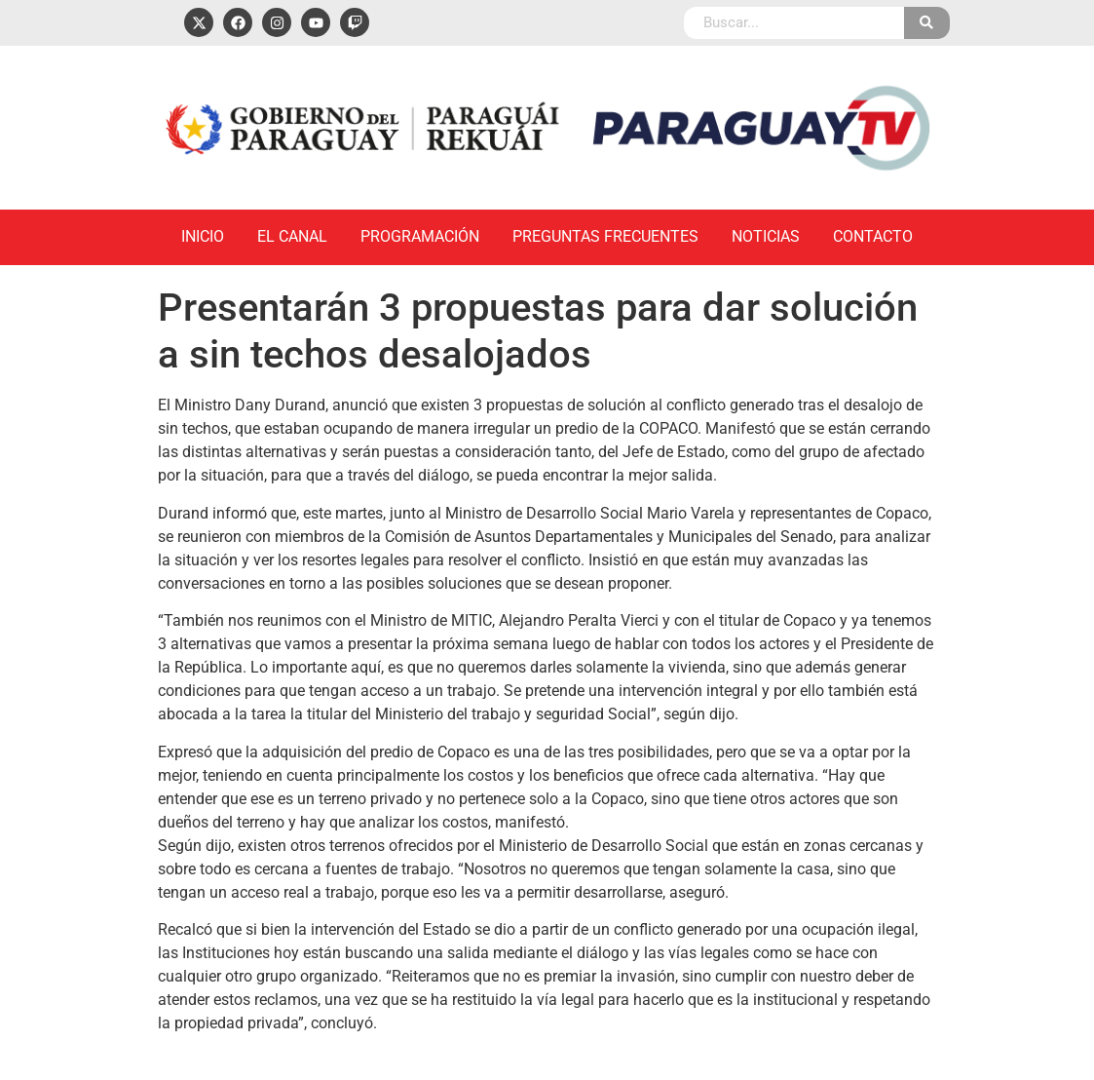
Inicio (202, 236)
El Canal (292, 236)
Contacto (873, 236)
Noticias (766, 236)
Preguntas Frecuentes (605, 236)
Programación (419, 236)
